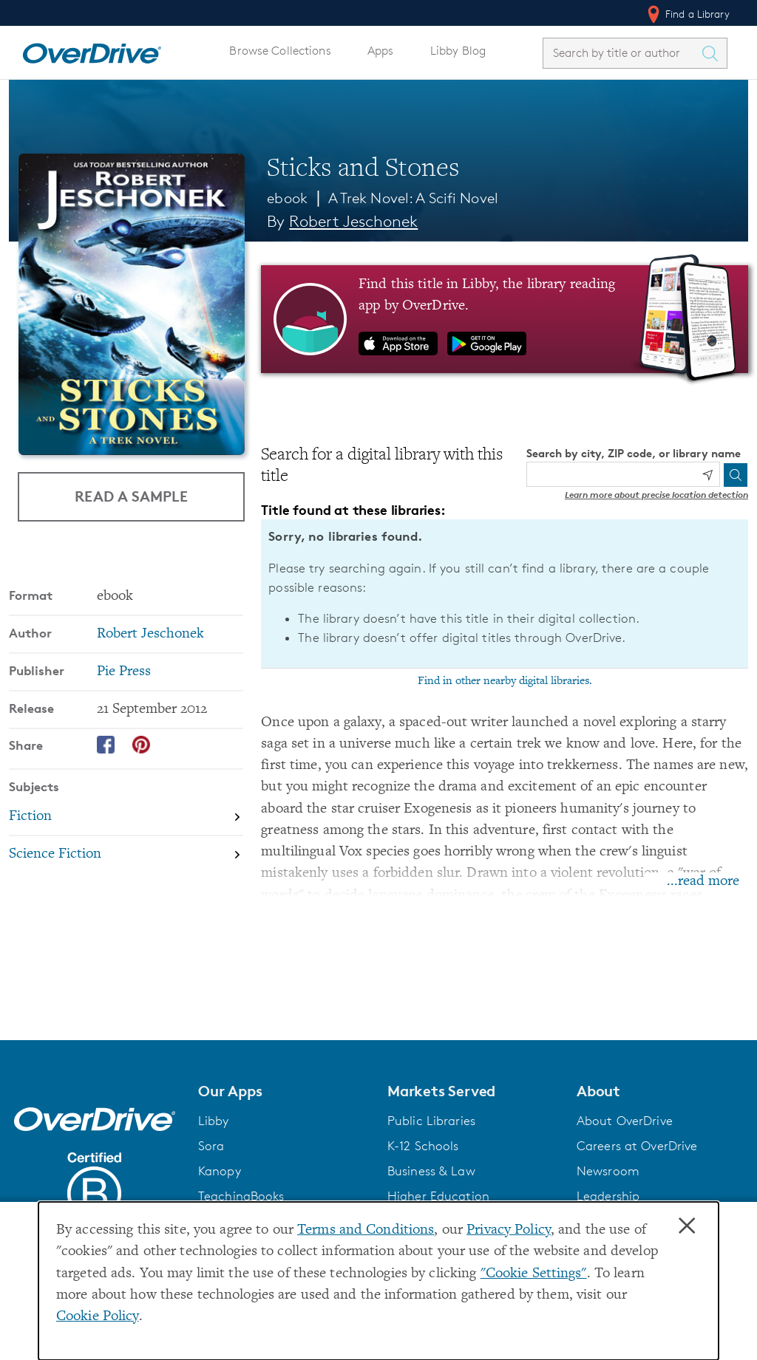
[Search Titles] (713, 53)
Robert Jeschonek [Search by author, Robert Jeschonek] (353, 221)
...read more (703, 882)
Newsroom (608, 1170)
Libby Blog (458, 51)
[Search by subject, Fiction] (126, 817)
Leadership (608, 1196)
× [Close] (686, 1226)
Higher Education (438, 1196)
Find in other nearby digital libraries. (505, 681)
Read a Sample (131, 496)
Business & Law (431, 1170)
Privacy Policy (508, 1230)
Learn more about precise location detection (656, 494)
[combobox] (621, 52)
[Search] (735, 475)
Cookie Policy (97, 1317)
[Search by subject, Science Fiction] (126, 854)
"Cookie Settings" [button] (534, 1274)
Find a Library (687, 14)
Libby (213, 1120)
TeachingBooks (241, 1196)
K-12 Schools (422, 1145)
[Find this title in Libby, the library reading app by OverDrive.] (504, 319)
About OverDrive (625, 1120)
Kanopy (219, 1170)
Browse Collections (279, 51)
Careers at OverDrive (637, 1145)
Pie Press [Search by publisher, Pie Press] (124, 672)
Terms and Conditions (365, 1230)
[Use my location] (707, 475)
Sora (211, 1145)
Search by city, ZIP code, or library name (633, 453)
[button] (284, 1091)
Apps (380, 51)
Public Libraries (431, 1120)
